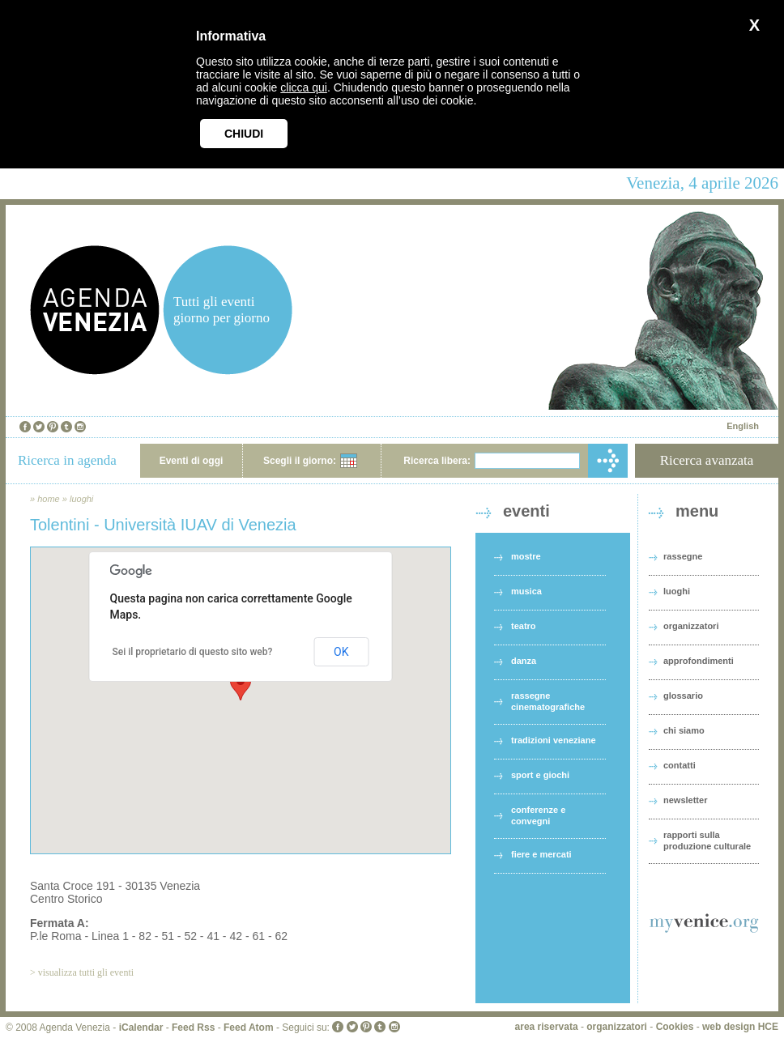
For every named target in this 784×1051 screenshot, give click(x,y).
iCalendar (141, 1027)
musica (526, 591)
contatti (679, 765)
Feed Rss (193, 1027)
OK (341, 651)
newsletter (685, 800)
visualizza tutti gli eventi (86, 972)
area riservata (546, 1026)
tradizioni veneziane (553, 740)
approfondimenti (698, 661)
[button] (240, 685)
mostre (526, 556)
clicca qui (303, 87)
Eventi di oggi (192, 460)
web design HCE (740, 1026)
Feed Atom (249, 1027)
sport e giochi (540, 775)
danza (523, 661)
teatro (523, 626)
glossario (683, 695)
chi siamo (684, 730)
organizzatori (690, 626)
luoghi (81, 499)
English (742, 426)
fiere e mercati (541, 854)
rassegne (682, 556)
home (48, 499)
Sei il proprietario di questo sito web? (193, 651)
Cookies (675, 1026)
